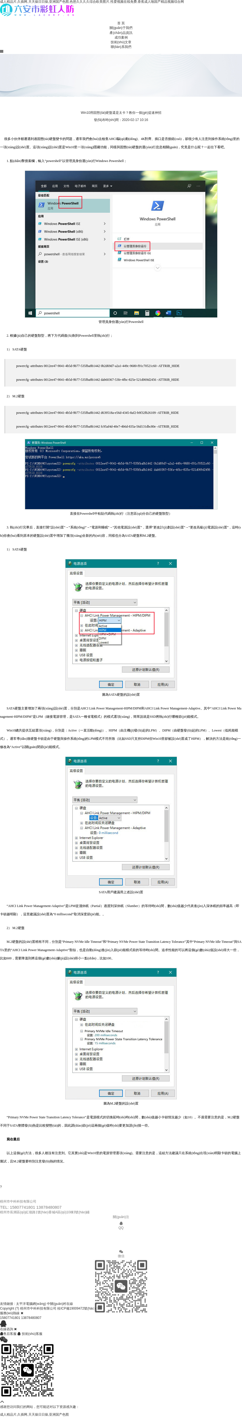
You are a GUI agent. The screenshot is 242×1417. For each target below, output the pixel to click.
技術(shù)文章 (121, 42)
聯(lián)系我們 (121, 47)
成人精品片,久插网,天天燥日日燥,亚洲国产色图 (34, 1414)
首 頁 (121, 23)
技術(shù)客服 (29, 1334)
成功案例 (121, 37)
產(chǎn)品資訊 (121, 33)
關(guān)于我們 (121, 28)
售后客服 (8, 1334)
